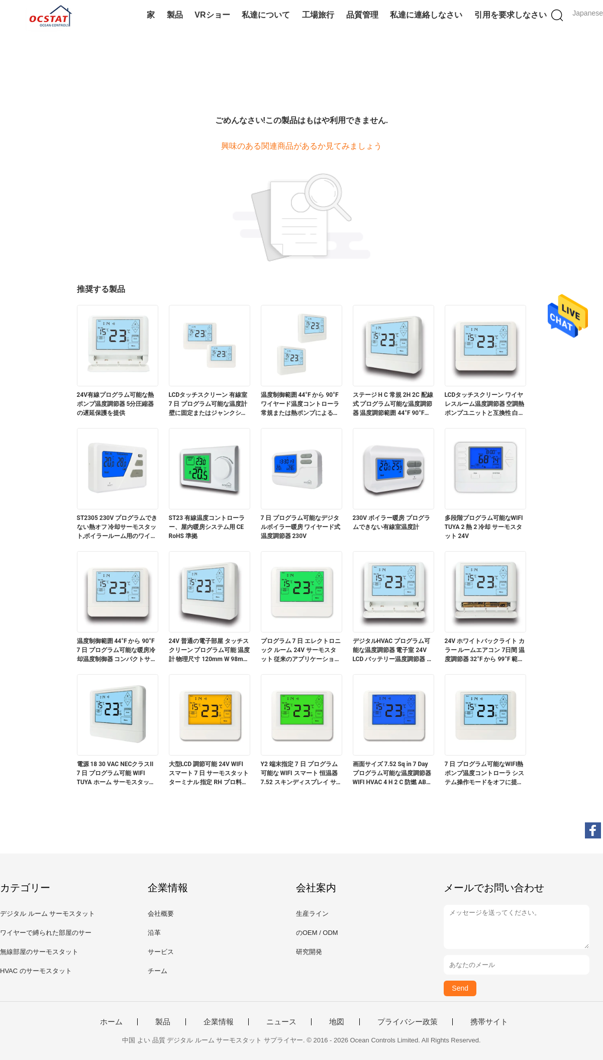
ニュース (281, 1021)
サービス (161, 952)
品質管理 (362, 15)
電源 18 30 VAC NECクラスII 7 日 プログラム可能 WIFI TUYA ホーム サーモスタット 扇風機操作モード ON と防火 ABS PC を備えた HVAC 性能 (116, 774)
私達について (266, 15)
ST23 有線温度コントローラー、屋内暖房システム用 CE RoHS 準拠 (207, 527)
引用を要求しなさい (510, 15)
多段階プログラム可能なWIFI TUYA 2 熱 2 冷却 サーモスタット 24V (484, 527)
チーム (157, 971)
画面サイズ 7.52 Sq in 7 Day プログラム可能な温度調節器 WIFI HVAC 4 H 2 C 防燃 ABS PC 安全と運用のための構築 (392, 774)
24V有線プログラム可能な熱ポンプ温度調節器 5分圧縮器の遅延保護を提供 (115, 403)
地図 (336, 1021)
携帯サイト (489, 1021)
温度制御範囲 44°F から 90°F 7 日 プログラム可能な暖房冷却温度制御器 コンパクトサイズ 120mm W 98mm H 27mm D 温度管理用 (117, 651)
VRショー (212, 15)
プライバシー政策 (407, 1021)
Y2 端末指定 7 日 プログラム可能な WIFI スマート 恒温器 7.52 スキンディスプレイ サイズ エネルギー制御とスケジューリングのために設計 (301, 774)
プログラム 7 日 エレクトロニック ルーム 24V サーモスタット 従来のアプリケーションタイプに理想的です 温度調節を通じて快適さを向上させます (301, 651)
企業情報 (219, 1021)
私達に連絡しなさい (426, 15)
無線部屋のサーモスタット (39, 952)
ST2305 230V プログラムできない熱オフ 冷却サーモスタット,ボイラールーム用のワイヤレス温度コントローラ (117, 527)
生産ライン (312, 913)
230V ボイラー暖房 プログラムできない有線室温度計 (391, 522)
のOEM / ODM (317, 932)
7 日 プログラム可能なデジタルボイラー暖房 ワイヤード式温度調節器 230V (301, 527)
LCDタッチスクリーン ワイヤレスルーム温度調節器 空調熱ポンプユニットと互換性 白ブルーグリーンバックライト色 (485, 404)
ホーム (111, 1021)
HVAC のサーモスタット (36, 971)
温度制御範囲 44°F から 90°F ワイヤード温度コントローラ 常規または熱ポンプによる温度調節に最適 (300, 404)
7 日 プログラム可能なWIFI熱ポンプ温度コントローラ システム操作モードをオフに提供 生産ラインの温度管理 (485, 774)
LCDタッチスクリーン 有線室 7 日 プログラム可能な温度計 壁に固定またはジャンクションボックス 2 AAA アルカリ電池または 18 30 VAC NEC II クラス (209, 404)
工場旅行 (318, 15)
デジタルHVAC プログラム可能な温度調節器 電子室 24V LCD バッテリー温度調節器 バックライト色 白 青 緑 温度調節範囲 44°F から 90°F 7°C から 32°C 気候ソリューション (393, 651)
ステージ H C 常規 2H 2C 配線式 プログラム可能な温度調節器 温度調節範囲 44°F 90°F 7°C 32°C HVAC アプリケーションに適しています (393, 404)
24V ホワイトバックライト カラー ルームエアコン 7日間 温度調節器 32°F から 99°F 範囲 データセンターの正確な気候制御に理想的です (485, 651)
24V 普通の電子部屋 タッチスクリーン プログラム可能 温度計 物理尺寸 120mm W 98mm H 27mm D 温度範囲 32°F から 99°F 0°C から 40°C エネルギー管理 (209, 651)
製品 (175, 15)
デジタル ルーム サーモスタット (47, 913)
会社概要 (161, 913)
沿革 (154, 932)
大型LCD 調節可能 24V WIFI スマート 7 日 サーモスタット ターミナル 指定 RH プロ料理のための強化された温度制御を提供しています (209, 774)
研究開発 (309, 952)
